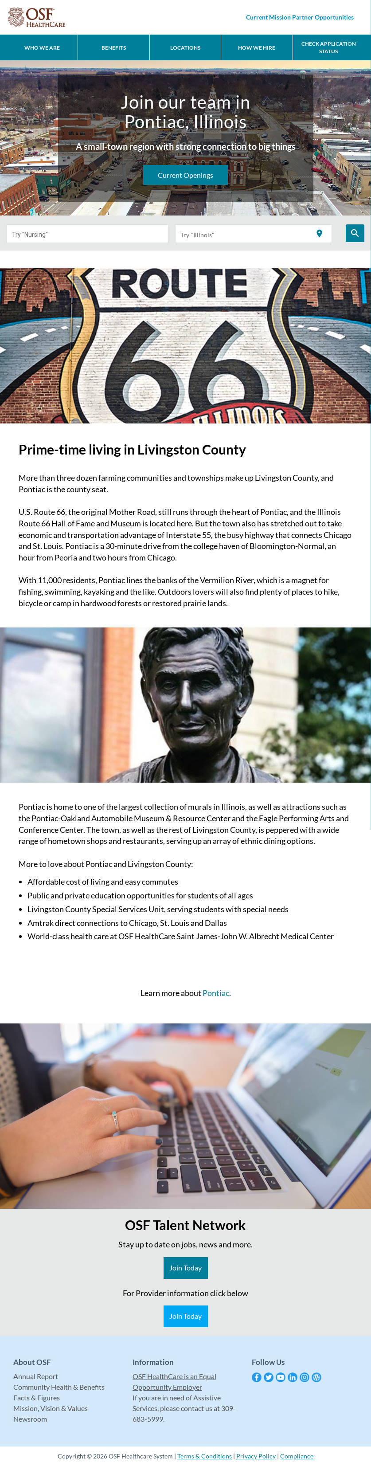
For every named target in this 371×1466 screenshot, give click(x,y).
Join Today (185, 1267)
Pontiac (216, 993)
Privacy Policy (256, 1456)
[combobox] (87, 233)
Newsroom (30, 1419)
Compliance (296, 1456)
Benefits (114, 47)
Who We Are (42, 47)
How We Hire (256, 47)
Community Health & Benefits (59, 1387)
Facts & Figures (36, 1397)
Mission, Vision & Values (50, 1408)
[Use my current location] (319, 234)
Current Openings (185, 175)
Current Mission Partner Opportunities (300, 17)
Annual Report (35, 1376)
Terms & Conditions (204, 1456)
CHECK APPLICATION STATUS (328, 47)
